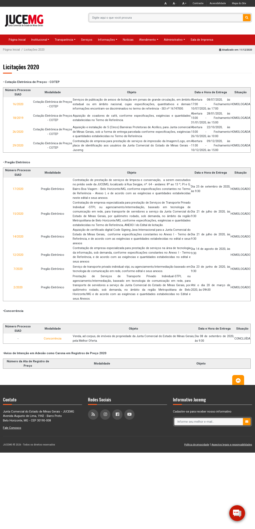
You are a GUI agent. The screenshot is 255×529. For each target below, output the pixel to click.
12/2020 (18, 255)
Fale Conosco (12, 428)
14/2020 (18, 236)
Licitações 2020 (34, 49)
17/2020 (18, 189)
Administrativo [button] (173, 39)
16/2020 (18, 104)
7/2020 (18, 269)
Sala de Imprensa (202, 39)
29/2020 (18, 145)
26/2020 (18, 132)
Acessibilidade (218, 3)
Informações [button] (106, 39)
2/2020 (18, 287)
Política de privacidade (196, 444)
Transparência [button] (64, 39)
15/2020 (18, 213)
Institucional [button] (39, 39)
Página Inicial (17, 39)
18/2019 (18, 118)
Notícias (128, 39)
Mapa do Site (239, 3)
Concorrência (52, 338)
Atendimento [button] (147, 39)
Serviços (86, 39)
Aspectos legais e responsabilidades (231, 444)
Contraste (198, 3)
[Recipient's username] (166, 17)
